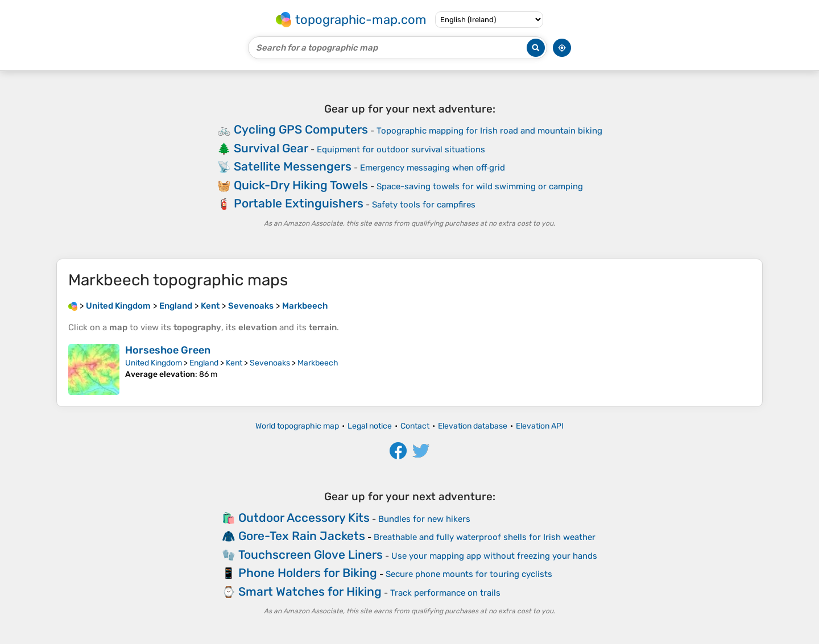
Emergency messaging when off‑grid (433, 168)
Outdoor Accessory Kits (304, 517)
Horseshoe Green (167, 350)
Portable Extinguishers (298, 203)
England (203, 363)
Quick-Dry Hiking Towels (301, 185)
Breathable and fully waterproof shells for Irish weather (484, 537)
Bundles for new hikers (424, 519)
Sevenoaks (270, 363)
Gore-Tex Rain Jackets (301, 536)
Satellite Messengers (292, 166)
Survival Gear (271, 148)
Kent (234, 363)
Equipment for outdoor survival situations (401, 149)
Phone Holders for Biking (307, 573)
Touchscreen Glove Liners (310, 554)
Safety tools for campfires (423, 205)
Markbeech (317, 363)
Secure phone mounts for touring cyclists (469, 574)
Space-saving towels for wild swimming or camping (480, 186)
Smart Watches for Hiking (310, 591)
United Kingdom (153, 363)
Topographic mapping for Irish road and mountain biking (489, 131)
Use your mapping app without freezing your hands (494, 556)
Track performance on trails (445, 593)
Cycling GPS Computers (301, 129)
